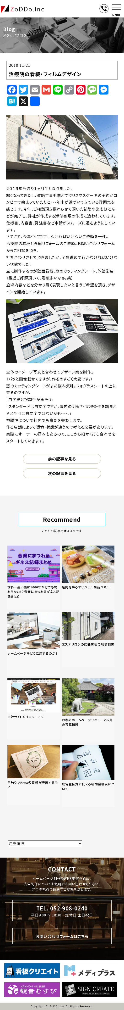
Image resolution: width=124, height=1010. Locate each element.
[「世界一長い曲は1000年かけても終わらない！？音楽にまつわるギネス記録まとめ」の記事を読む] (33, 578)
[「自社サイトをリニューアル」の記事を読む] (33, 708)
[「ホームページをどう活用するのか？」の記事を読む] (33, 644)
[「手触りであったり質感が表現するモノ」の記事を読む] (33, 775)
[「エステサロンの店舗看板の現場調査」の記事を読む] (88, 639)
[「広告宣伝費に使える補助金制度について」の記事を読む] (88, 776)
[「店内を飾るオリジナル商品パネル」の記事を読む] (88, 578)
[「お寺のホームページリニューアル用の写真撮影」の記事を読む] (88, 710)
